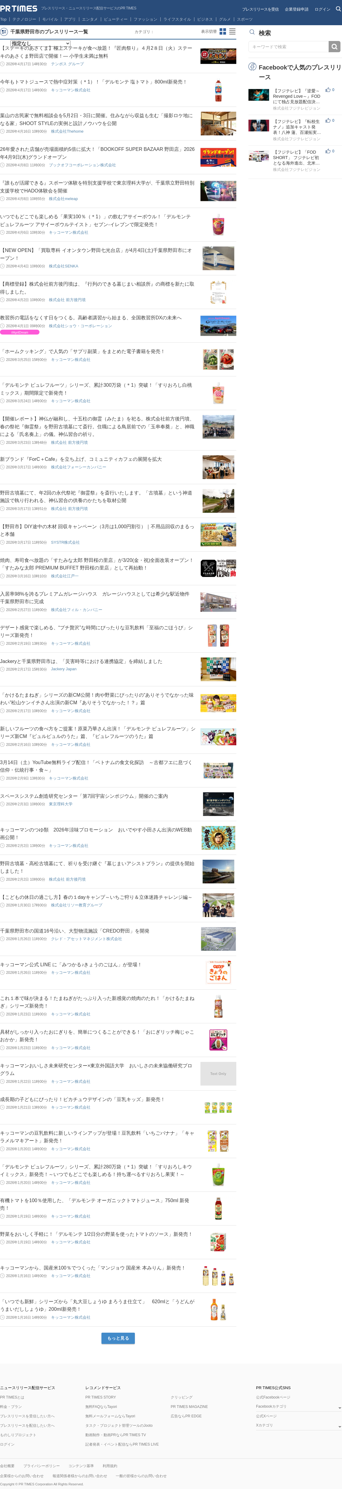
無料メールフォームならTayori (110, 1416)
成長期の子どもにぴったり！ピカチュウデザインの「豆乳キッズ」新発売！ (82, 1099)
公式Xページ (266, 1416)
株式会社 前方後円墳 (67, 299)
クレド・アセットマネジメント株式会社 (86, 939)
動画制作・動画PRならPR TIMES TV (115, 1435)
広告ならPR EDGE (186, 1416)
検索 (334, 46)
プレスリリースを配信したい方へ (27, 1425)
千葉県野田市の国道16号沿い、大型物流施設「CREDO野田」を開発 (74, 930)
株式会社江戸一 (65, 576)
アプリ (70, 19)
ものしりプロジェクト (18, 1435)
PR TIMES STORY (100, 1397)
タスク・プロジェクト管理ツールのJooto (118, 1425)
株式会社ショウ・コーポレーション (80, 326)
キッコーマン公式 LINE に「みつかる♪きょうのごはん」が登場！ (71, 964)
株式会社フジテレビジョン (296, 108)
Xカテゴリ (264, 1425)
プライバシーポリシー (41, 1466)
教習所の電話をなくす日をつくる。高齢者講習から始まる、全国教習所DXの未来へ (91, 317)
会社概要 (7, 1466)
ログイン (322, 9)
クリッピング (182, 1397)
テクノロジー (24, 19)
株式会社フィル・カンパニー (76, 609)
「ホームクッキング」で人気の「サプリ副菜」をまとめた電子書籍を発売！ (82, 351)
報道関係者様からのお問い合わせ (80, 1476)
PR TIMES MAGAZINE (189, 1407)
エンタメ (90, 19)
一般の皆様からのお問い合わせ (141, 1476)
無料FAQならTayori (101, 1407)
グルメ (225, 19)
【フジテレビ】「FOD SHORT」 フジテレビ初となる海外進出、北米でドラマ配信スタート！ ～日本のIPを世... (297, 158)
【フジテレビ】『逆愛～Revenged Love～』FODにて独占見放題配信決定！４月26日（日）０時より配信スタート (296, 96)
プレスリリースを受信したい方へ (27, 1416)
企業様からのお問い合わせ (22, 1476)
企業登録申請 (297, 9)
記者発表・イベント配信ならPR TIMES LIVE (122, 1444)
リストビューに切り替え (232, 31)
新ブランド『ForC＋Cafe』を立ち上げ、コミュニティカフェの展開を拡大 (81, 459)
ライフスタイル (177, 19)
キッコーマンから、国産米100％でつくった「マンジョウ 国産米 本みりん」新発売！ (93, 1267)
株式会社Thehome (67, 131)
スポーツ (245, 19)
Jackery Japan (64, 669)
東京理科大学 (61, 804)
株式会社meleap (63, 198)
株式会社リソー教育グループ (76, 905)
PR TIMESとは (12, 1397)
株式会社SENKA (63, 266)
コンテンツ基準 (81, 1466)
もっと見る (118, 1338)
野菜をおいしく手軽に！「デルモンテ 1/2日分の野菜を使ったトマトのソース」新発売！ (96, 1234)
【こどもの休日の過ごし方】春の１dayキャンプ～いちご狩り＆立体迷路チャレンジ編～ (96, 897)
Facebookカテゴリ (271, 1407)
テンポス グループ (67, 64)
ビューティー (116, 19)
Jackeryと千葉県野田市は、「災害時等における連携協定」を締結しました (81, 661)
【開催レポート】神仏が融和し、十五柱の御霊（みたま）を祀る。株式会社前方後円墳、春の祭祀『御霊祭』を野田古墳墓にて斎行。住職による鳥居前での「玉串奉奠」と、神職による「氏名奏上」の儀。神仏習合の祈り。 (97, 426)
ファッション (145, 19)
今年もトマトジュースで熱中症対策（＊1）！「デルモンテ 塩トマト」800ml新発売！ (93, 81)
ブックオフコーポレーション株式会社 (82, 165)
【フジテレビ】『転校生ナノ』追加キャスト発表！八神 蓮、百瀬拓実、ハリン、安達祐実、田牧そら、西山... (297, 127)
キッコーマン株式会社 (71, 90)
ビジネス (205, 19)
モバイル (50, 19)
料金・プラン (11, 1407)
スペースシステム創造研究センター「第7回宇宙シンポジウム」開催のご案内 (84, 796)
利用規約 (110, 1466)
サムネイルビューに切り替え (223, 31)
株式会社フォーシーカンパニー (78, 467)
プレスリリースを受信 (260, 9)
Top (3, 19)
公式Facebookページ (273, 1397)
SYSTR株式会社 (65, 542)
